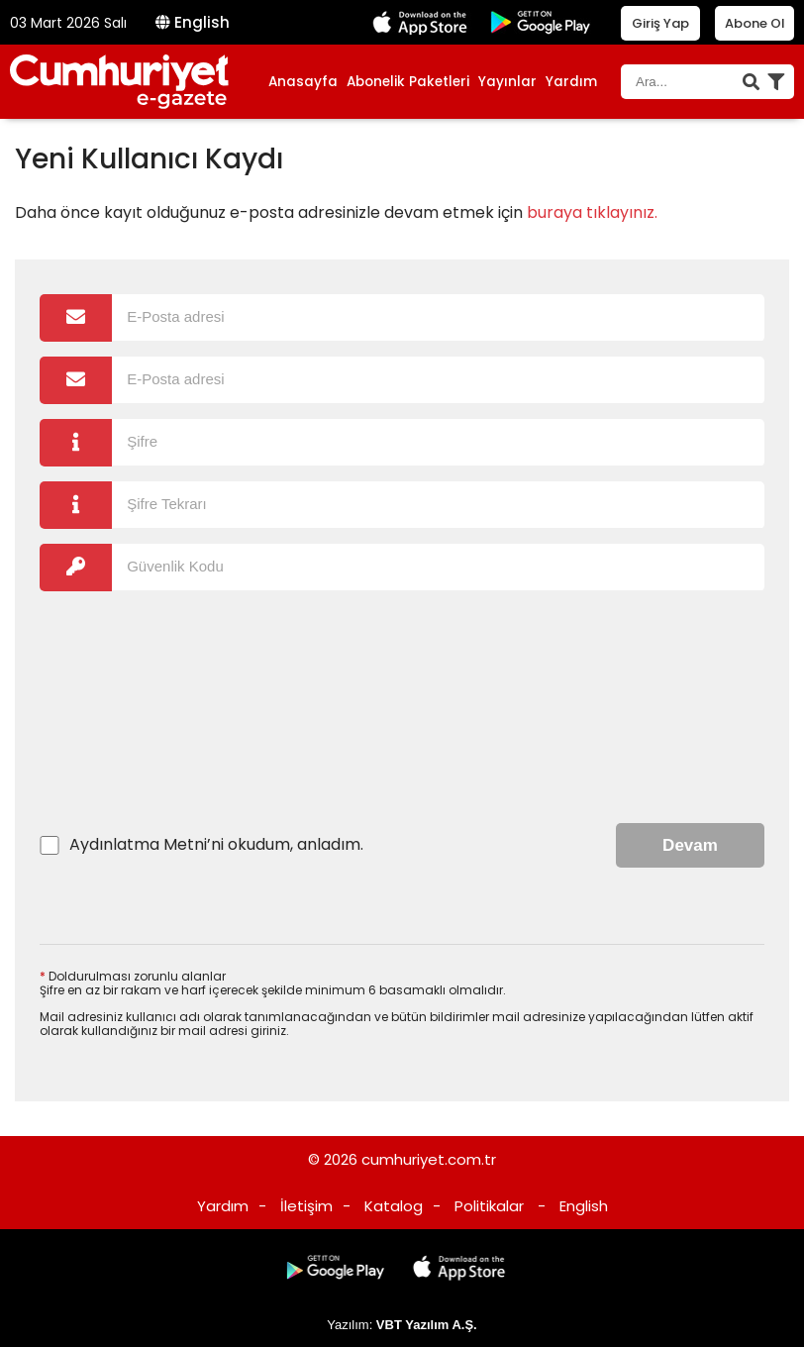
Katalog (393, 1205)
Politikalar (489, 1205)
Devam (690, 845)
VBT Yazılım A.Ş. (426, 1324)
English (192, 22)
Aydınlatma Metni (138, 844)
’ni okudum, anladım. (216, 845)
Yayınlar (507, 81)
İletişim (306, 1205)
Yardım (571, 81)
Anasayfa (303, 81)
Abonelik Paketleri (408, 81)
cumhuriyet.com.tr (428, 1159)
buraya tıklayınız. (592, 212)
